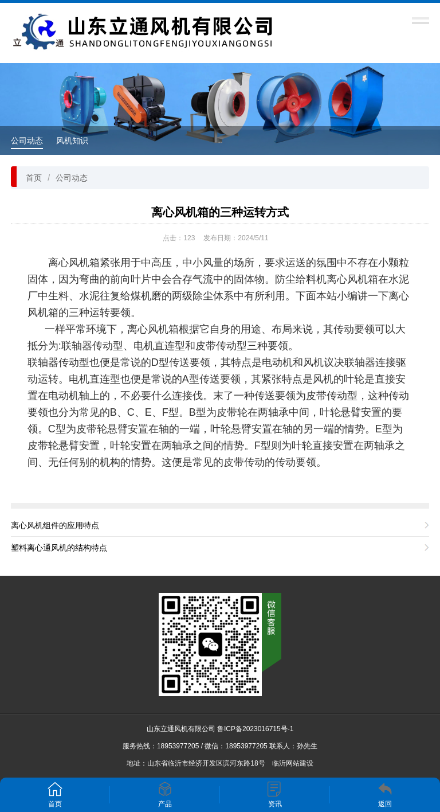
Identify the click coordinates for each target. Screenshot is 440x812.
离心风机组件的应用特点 (55, 525)
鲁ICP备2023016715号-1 (255, 729)
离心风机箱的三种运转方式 (220, 212)
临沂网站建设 (292, 763)
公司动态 (27, 140)
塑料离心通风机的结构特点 (59, 547)
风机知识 (72, 140)
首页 (34, 177)
